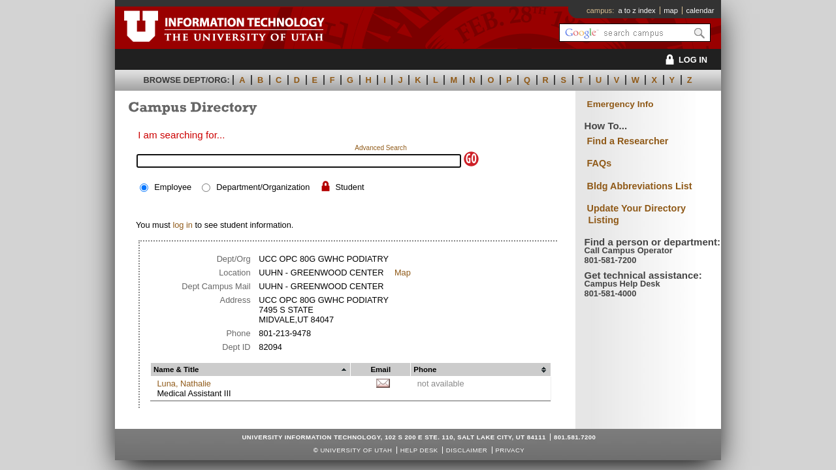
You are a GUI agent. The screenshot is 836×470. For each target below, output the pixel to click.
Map (402, 272)
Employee (172, 187)
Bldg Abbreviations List (639, 186)
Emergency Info (620, 104)
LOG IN (684, 60)
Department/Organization (263, 187)
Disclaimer (466, 450)
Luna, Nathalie (184, 383)
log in (182, 225)
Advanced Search (381, 147)
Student (349, 187)
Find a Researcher (628, 141)
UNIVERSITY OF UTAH (356, 450)
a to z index (637, 10)
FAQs (599, 163)
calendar (700, 10)
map (671, 10)
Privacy (509, 450)
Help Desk (419, 450)
